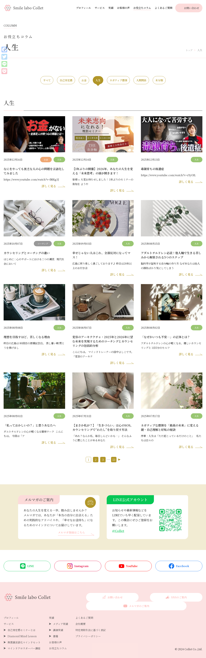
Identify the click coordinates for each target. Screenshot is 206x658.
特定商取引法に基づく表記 (90, 626)
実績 (110, 8)
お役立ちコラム (142, 8)
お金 (77, 80)
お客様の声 (123, 8)
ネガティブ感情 (125, 80)
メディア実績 (60, 620)
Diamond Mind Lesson (22, 633)
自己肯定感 (51, 80)
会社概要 (80, 620)
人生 (97, 80)
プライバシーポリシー (88, 633)
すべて (25, 80)
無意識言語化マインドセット (24, 639)
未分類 (180, 80)
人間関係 (156, 80)
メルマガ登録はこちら (72, 537)
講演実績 (58, 626)
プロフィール (83, 8)
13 (113, 465)
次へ (119, 465)
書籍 (55, 633)
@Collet (118, 535)
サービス (100, 8)
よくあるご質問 (163, 8)
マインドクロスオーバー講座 (24, 645)
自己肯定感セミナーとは (21, 626)
